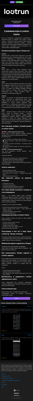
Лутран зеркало (16, 25)
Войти (12, 2)
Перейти (16, 298)
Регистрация (19, 2)
